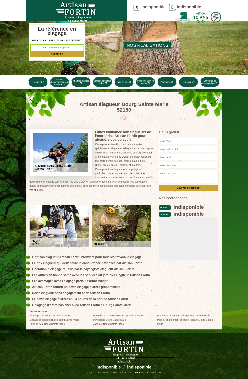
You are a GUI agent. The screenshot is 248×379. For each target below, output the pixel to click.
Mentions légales (148, 372)
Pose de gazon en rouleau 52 (145, 82)
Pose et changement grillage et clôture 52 (59, 82)
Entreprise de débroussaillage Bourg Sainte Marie (183, 315)
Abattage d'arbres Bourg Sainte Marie (50, 315)
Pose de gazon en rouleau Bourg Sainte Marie (118, 315)
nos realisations (147, 45)
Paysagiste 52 (167, 82)
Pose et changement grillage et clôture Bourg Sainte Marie (185, 321)
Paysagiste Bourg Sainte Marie (109, 319)
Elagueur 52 (38, 82)
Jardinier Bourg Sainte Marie (108, 324)
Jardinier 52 (188, 82)
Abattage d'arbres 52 (81, 82)
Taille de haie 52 (124, 82)
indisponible (94, 6)
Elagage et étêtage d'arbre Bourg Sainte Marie (54, 319)
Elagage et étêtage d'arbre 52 (102, 82)
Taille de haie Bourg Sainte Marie (47, 324)
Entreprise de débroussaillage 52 (210, 82)
